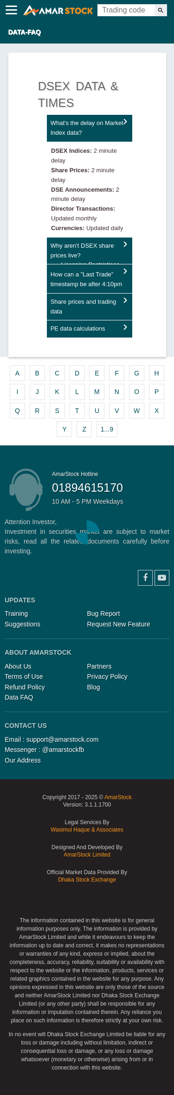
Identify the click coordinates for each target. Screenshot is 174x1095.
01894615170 (87, 487)
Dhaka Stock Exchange (87, 879)
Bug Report (103, 613)
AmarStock (118, 797)
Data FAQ (19, 697)
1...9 (107, 429)
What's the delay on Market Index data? (87, 127)
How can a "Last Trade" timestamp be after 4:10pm (86, 279)
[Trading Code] (126, 10)
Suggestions (22, 624)
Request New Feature (118, 624)
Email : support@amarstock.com (52, 739)
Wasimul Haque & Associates (87, 829)
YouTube (162, 577)
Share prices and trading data (83, 306)
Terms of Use (24, 676)
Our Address (23, 760)
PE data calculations (78, 328)
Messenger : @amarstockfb (44, 749)
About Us (18, 666)
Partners (99, 666)
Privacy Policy (107, 676)
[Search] (161, 10)
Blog (93, 687)
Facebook (145, 577)
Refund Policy (25, 687)
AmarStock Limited (87, 854)
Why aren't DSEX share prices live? (85, 253)
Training (16, 613)
